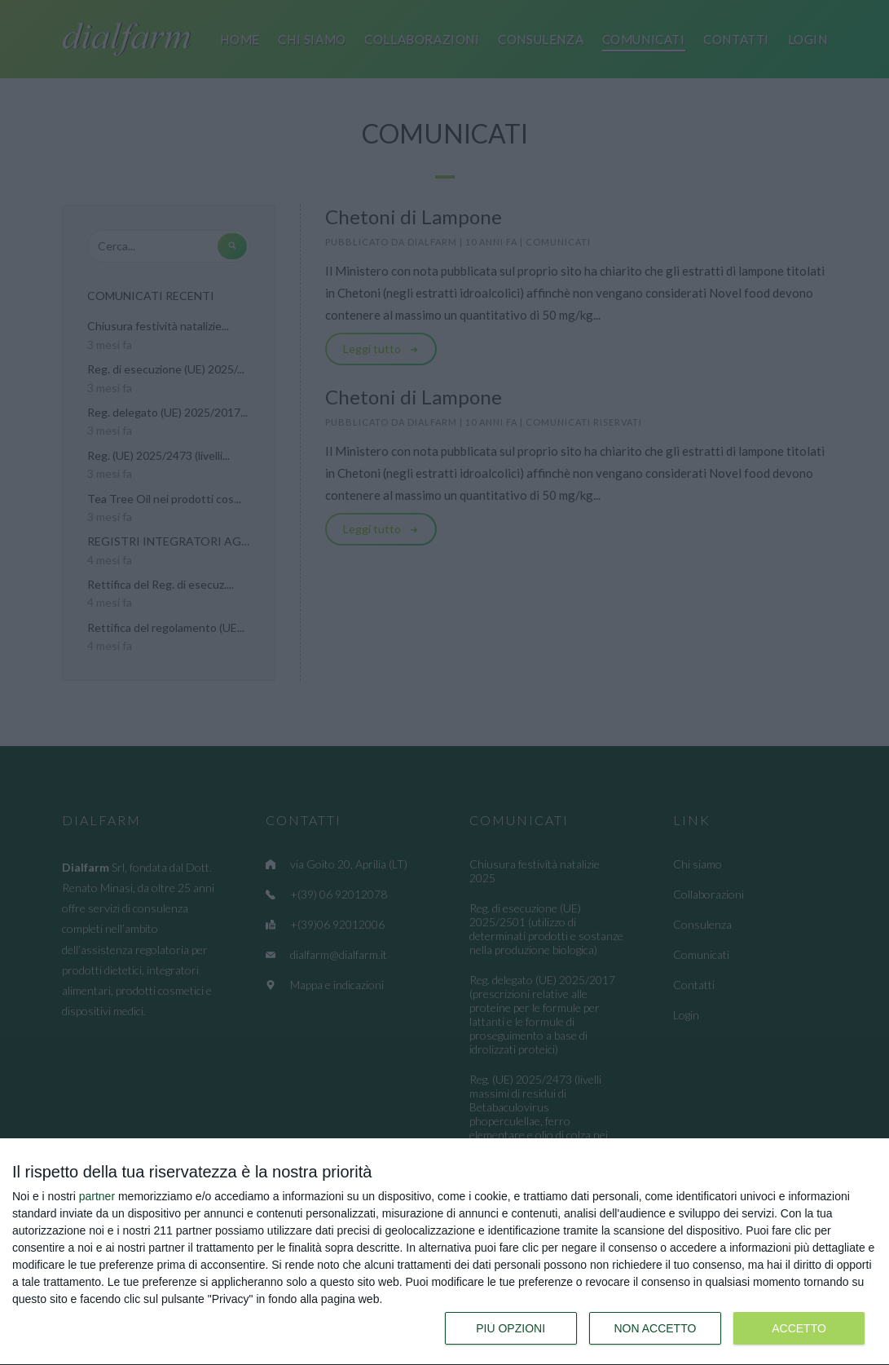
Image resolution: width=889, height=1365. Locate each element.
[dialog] (444, 1252)
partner (97, 1196)
